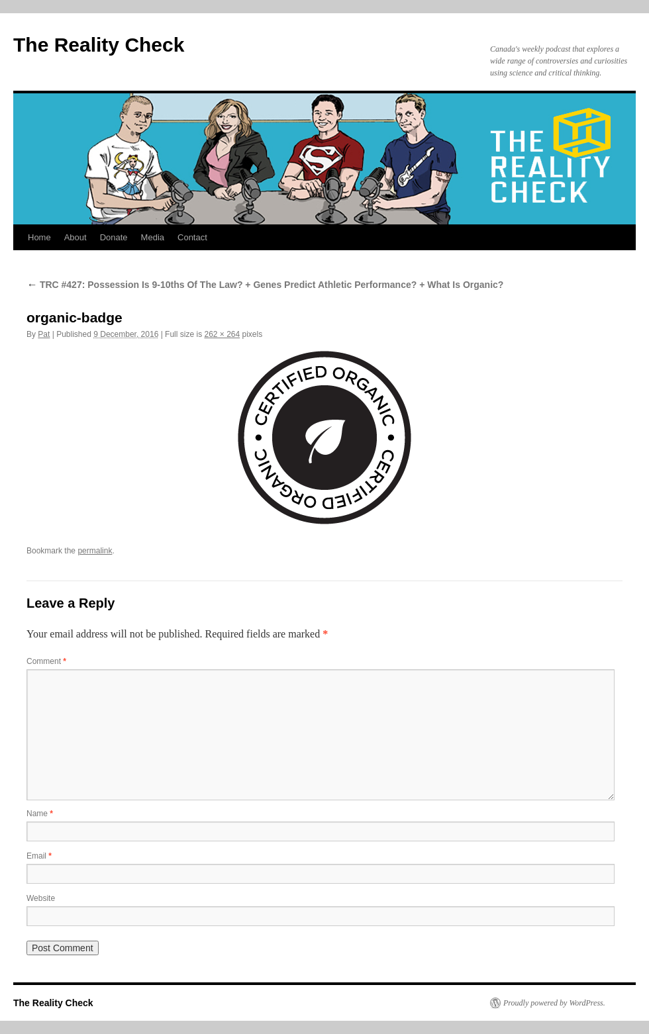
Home (39, 237)
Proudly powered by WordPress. (554, 1003)
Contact (192, 237)
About (75, 237)
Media (152, 237)
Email (39, 856)
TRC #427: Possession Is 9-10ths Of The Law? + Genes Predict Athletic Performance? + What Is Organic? (264, 284)
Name (39, 813)
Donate (114, 237)
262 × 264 (222, 334)
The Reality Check (98, 45)
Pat (44, 334)
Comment (46, 661)
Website (40, 898)
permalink (94, 550)
